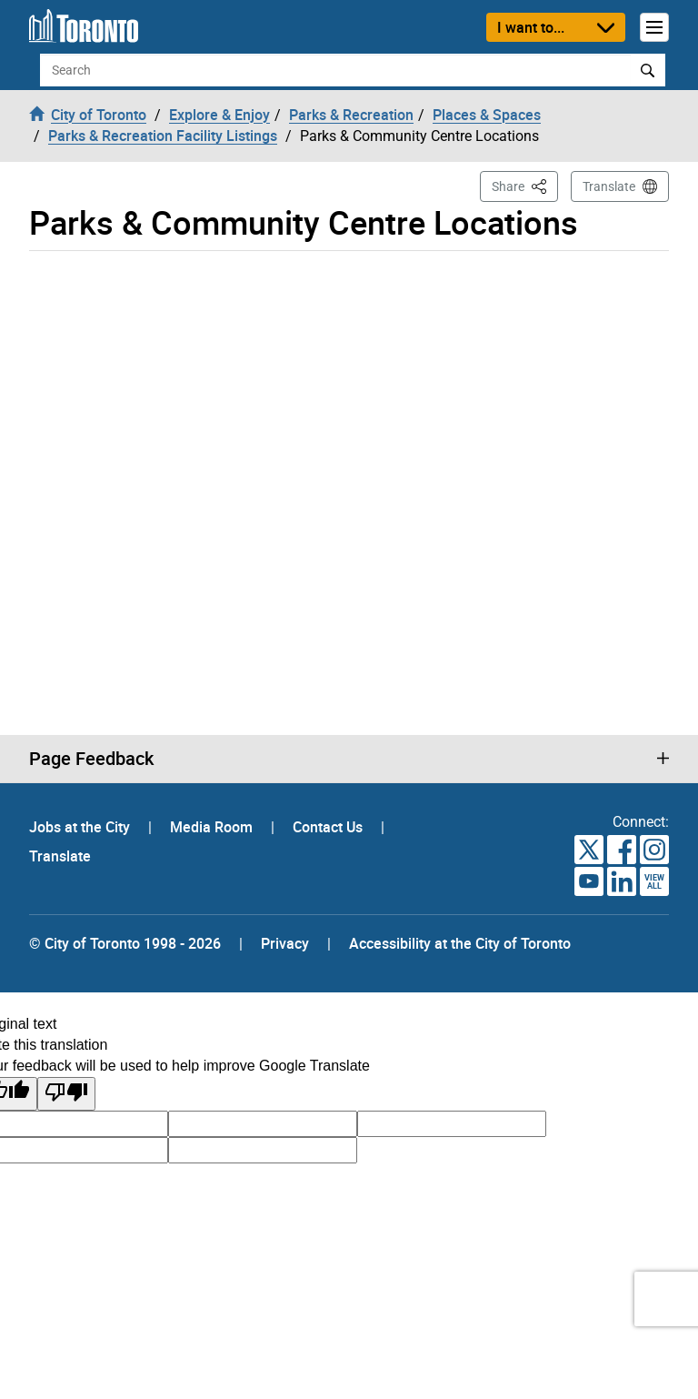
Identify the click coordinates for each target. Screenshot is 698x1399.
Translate (609, 186)
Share (525, 185)
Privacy (285, 943)
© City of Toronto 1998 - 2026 (125, 943)
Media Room (213, 827)
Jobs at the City (81, 827)
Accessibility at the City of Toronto (460, 943)
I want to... (530, 27)
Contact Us (329, 827)
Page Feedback (91, 759)
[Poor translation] (66, 1094)
